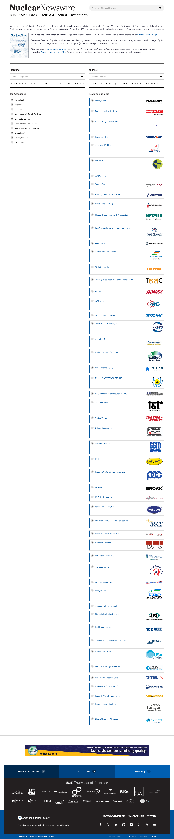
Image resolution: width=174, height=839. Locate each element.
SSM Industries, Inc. (103, 443)
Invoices (143, 837)
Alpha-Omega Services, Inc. (106, 121)
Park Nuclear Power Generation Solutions (112, 227)
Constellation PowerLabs (105, 251)
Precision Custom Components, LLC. (110, 471)
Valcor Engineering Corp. (105, 506)
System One (100, 184)
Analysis (18, 104)
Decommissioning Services (26, 123)
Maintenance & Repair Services (28, 114)
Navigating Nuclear (136, 816)
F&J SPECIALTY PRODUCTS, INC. (109, 378)
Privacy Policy (115, 837)
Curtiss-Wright (101, 417)
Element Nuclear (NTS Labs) (106, 718)
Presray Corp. (100, 100)
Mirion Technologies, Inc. (105, 367)
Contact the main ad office (53, 51)
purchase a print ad (57, 48)
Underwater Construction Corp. (108, 686)
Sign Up (34, 14)
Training (18, 109)
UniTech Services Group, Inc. (107, 352)
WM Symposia (101, 176)
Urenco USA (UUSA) (103, 651)
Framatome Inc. (101, 137)
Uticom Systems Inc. (103, 428)
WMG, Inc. (99, 301)
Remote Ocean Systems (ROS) (107, 666)
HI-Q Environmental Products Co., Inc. (111, 393)
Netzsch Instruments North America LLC (111, 214)
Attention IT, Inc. (101, 339)
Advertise (62, 14)
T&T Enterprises (101, 402)
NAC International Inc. (104, 555)
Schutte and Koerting (104, 203)
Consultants (20, 100)
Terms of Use (131, 837)
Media (154, 837)
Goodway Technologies (105, 315)
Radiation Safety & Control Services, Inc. (112, 520)
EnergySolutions (102, 590)
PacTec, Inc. (100, 160)
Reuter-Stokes (101, 243)
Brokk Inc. (99, 487)
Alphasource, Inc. (102, 566)
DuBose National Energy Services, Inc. (110, 533)
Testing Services (21, 137)
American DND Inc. (103, 145)
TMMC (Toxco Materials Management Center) (114, 279)
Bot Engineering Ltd (103, 582)
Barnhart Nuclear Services (106, 111)
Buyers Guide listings (147, 34)
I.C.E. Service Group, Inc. (105, 497)
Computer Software (23, 118)
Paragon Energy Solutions (105, 704)
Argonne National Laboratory (107, 606)
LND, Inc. (99, 459)
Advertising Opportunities (114, 816)
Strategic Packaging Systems (107, 614)
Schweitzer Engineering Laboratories (110, 640)
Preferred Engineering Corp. (106, 677)
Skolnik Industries (102, 267)
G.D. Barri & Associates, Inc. (106, 323)
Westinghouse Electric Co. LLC (108, 194)
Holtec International (103, 542)
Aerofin (98, 291)
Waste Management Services (27, 128)
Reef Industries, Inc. (103, 626)
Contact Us (151, 816)
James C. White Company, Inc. (107, 696)
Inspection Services (23, 133)
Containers (19, 142)
